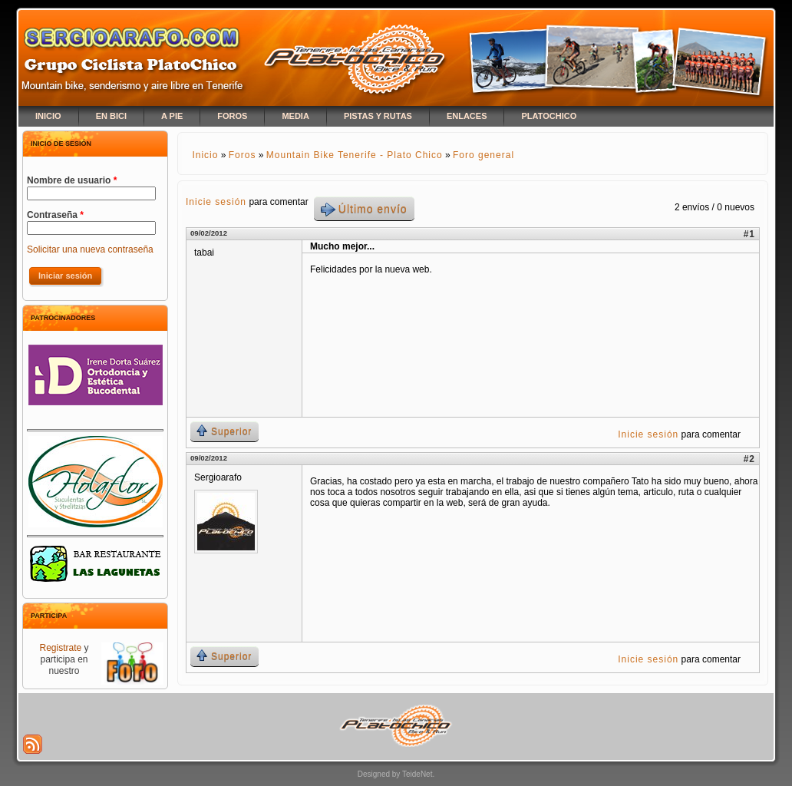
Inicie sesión (216, 201)
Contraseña (55, 215)
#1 (749, 234)
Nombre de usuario (72, 180)
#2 (749, 459)
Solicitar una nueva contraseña (90, 249)
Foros (242, 155)
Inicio (205, 155)
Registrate (60, 647)
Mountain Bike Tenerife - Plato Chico (354, 155)
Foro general (483, 155)
